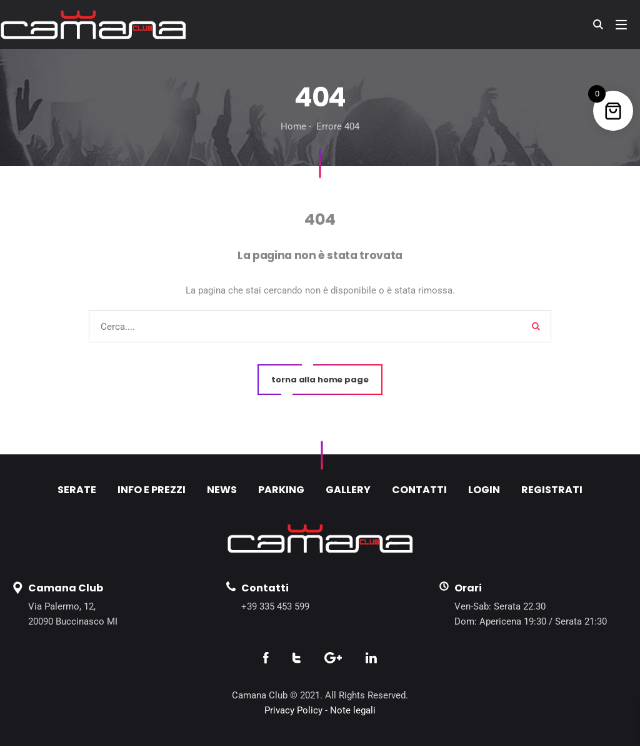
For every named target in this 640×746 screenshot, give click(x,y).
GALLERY (348, 490)
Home (293, 126)
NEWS (222, 490)
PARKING (281, 490)
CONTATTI (419, 490)
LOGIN (484, 490)
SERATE (77, 490)
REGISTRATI (551, 490)
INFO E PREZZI (152, 490)
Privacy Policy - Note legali (320, 710)
